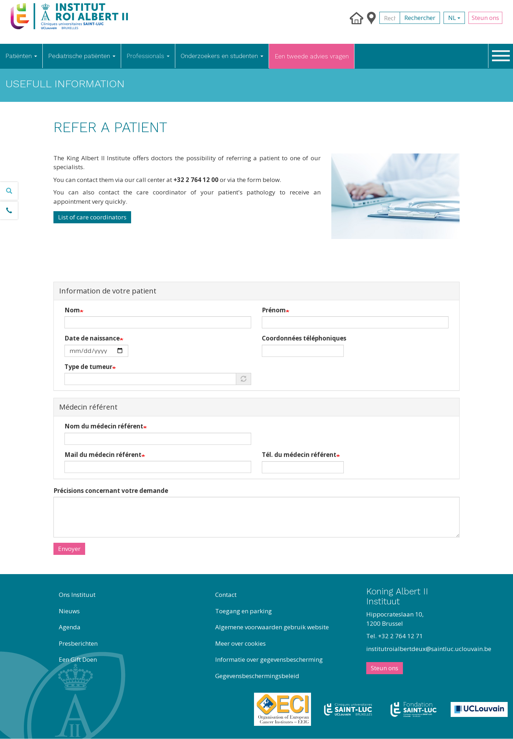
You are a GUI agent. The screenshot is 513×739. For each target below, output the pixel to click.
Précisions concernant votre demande (110, 490)
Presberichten (78, 643)
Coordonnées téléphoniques (304, 338)
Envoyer (69, 549)
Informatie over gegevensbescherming (269, 659)
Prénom (274, 310)
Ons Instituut (77, 594)
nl (454, 18)
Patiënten (21, 55)
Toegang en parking (243, 611)
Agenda (70, 627)
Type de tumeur (88, 367)
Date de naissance (92, 338)
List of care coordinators (92, 217)
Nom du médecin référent (103, 426)
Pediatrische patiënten (81, 55)
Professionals (148, 55)
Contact (226, 594)
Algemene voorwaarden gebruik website (272, 627)
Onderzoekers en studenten (222, 55)
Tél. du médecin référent (299, 455)
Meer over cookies (240, 643)
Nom (72, 310)
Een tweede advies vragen (312, 56)
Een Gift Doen (78, 659)
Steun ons (485, 18)
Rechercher (419, 18)
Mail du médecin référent (102, 455)
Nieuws (69, 611)
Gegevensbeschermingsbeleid (257, 676)
